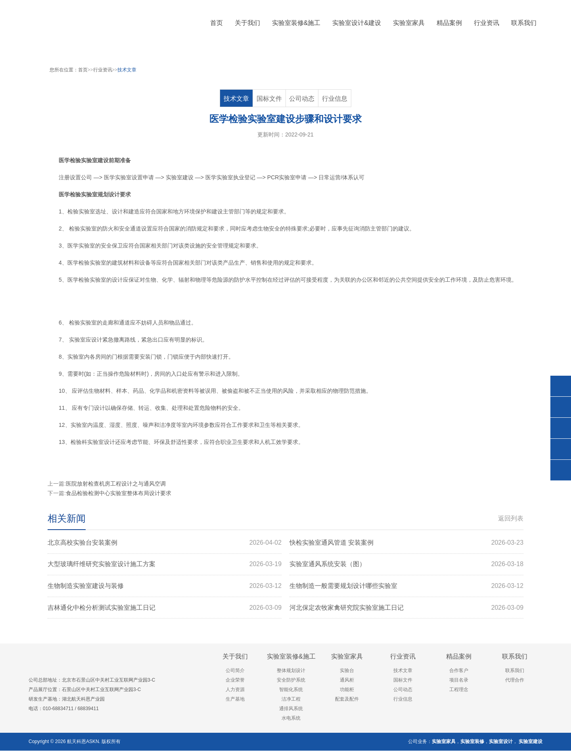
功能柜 (347, 690)
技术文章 (126, 70)
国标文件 (269, 98)
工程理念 (458, 690)
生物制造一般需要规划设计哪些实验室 (406, 586)
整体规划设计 (291, 671)
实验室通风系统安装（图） (406, 564)
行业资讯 (102, 70)
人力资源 (235, 690)
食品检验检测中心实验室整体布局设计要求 (118, 493)
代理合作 (514, 680)
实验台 (347, 671)
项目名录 (458, 680)
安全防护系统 (291, 680)
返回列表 (510, 518)
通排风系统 (291, 709)
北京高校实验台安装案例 (165, 542)
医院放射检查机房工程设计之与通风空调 (116, 483)
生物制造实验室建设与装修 (165, 586)
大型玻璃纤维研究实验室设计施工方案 (165, 564)
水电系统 (291, 718)
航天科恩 (76, 742)
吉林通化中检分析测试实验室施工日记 (165, 608)
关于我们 (235, 656)
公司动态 (302, 98)
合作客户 (458, 671)
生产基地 (235, 699)
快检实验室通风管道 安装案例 (406, 542)
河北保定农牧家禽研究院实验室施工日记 (406, 608)
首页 (216, 22)
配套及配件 (347, 699)
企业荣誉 (235, 680)
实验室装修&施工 (291, 656)
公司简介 (235, 671)
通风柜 (347, 680)
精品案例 (458, 656)
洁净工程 (291, 699)
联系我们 (514, 656)
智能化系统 (291, 690)
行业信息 (334, 98)
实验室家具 (347, 656)
